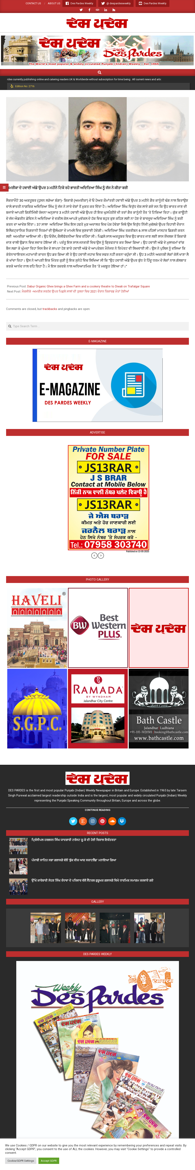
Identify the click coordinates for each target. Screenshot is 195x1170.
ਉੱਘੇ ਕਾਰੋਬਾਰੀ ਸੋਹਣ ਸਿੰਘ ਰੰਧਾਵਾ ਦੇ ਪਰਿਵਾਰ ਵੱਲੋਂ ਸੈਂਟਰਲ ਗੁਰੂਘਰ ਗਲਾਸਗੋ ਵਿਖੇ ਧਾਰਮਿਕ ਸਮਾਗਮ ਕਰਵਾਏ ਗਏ (93, 880)
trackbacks (49, 309)
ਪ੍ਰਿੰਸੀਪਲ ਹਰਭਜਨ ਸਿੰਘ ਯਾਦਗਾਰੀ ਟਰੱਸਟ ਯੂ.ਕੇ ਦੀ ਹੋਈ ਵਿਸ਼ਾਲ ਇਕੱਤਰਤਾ (74, 840)
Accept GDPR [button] (49, 1160)
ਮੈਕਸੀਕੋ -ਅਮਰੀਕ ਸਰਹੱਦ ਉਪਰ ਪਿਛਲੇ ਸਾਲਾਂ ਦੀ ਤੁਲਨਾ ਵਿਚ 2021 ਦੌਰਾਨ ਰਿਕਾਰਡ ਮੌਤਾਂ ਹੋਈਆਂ (75, 291)
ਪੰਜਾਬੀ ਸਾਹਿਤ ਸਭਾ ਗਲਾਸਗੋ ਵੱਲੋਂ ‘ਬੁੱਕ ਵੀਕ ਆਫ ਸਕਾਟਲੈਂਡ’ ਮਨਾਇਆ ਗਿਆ (74, 860)
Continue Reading (97, 809)
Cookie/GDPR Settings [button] (21, 1160)
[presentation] (94, 555)
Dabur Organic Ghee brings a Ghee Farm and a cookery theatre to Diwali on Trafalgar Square (88, 286)
